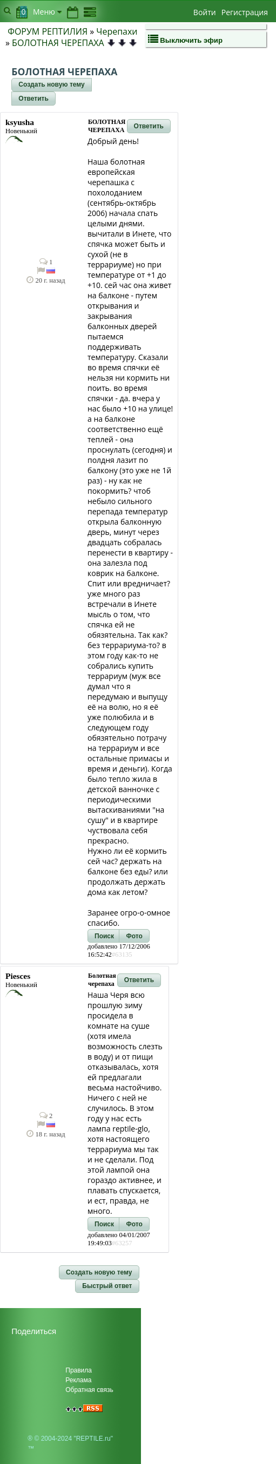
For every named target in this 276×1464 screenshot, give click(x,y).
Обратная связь (89, 1390)
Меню (47, 11)
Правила (78, 1370)
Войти (204, 12)
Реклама (78, 1380)
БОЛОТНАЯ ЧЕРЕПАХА (58, 43)
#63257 (122, 1243)
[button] (51, 85)
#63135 (122, 954)
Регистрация (244, 12)
